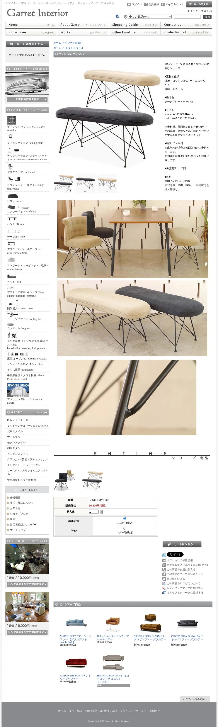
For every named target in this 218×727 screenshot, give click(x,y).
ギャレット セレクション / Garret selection (26, 124)
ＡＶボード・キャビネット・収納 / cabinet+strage (27, 264)
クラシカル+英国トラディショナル (27, 459)
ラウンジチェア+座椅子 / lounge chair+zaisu (25, 183)
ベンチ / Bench (15, 220)
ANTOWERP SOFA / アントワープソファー (75, 666)
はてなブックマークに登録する (185, 592)
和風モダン (13, 448)
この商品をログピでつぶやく (184, 583)
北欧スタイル (15, 431)
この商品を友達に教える (181, 569)
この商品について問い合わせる (185, 574)
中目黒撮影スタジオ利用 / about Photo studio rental (25, 377)
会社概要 (15, 497)
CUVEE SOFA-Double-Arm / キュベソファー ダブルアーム (187, 628)
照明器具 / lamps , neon (20, 305)
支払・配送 (75, 710)
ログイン (136, 4)
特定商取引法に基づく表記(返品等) (187, 564)
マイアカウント (174, 4)
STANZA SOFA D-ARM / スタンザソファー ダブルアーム (150, 628)
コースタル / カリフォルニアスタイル (27, 472)
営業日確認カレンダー (23, 524)
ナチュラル (13, 436)
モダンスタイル (16, 442)
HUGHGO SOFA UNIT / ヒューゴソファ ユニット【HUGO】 (113, 667)
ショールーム (31, 32)
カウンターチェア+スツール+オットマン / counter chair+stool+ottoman (27, 154)
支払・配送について (135, 24)
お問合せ (186, 24)
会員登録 (153, 4)
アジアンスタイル (17, 453)
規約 (12, 519)
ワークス (83, 32)
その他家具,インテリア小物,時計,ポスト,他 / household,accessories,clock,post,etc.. (27, 341)
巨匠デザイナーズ (17, 420)
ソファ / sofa (14, 198)
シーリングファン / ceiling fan (24, 316)
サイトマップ (18, 529)
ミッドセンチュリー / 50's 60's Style (27, 425)
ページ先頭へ (195, 699)
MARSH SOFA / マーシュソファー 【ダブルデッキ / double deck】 (75, 628)
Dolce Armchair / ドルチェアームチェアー (113, 626)
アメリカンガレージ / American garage (25, 394)
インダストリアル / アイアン (24, 464)
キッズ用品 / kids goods (20, 369)
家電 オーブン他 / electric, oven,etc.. (27, 356)
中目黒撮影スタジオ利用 (21, 479)
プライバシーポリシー (133, 710)
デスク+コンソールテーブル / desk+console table (24, 247)
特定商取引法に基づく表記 (101, 710)
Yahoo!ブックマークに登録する (185, 588)
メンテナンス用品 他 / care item (25, 364)
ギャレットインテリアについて (83, 24)
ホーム (31, 24)
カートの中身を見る (27, 44)
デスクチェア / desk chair (21, 168)
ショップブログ (19, 513)
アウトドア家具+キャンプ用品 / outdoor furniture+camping (25, 291)
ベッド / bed (14, 278)
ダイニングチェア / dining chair (25, 139)
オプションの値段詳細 (180, 560)
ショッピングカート (199, 4)
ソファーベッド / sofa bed (21, 209)
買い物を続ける (176, 578)
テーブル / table (16, 233)
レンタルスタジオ (186, 32)
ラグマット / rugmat (18, 326)
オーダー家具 (135, 32)
